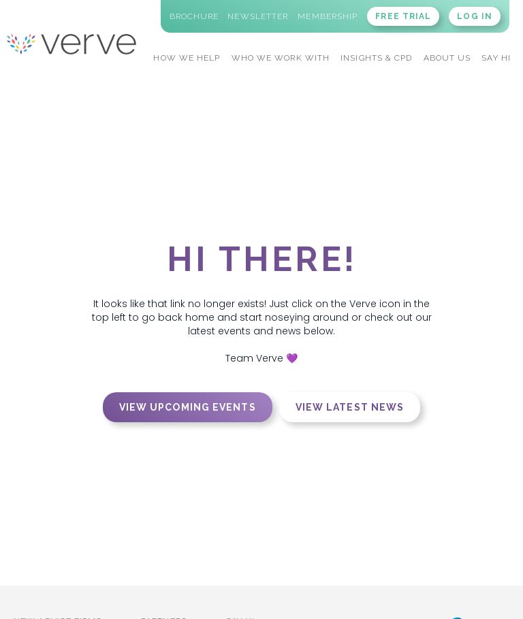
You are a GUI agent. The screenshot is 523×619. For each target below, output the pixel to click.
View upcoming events (187, 407)
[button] (186, 56)
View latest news (350, 407)
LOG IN (474, 16)
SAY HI (496, 58)
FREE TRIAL (403, 16)
